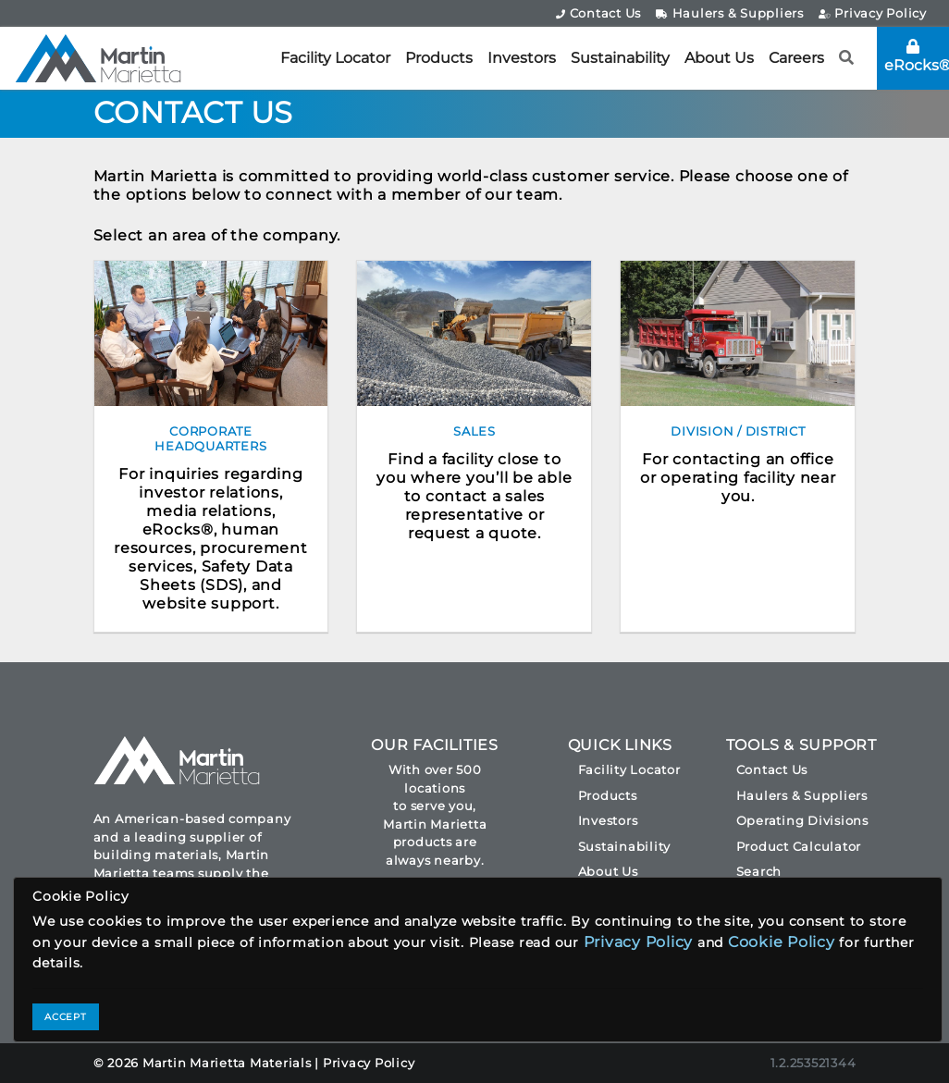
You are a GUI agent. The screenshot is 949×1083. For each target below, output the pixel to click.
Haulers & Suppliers (730, 13)
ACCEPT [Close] (65, 1017)
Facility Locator (335, 58)
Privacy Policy (873, 13)
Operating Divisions (802, 820)
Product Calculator (799, 846)
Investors (521, 58)
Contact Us (598, 13)
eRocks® (916, 56)
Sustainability (620, 58)
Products (439, 58)
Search (759, 871)
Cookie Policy (781, 942)
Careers (796, 58)
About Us (719, 58)
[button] (847, 58)
